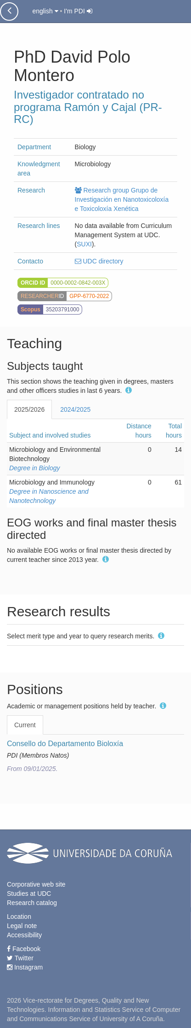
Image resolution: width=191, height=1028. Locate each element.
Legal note (22, 925)
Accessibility (24, 935)
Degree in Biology (34, 468)
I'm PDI (78, 11)
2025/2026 (29, 409)
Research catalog (32, 902)
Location (19, 916)
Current (25, 725)
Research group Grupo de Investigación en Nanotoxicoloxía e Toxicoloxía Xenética (122, 199)
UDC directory (99, 261)
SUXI (84, 244)
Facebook (23, 948)
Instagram (25, 967)
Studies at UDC (29, 893)
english (45, 11)
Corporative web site (36, 884)
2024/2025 (75, 409)
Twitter (20, 958)
